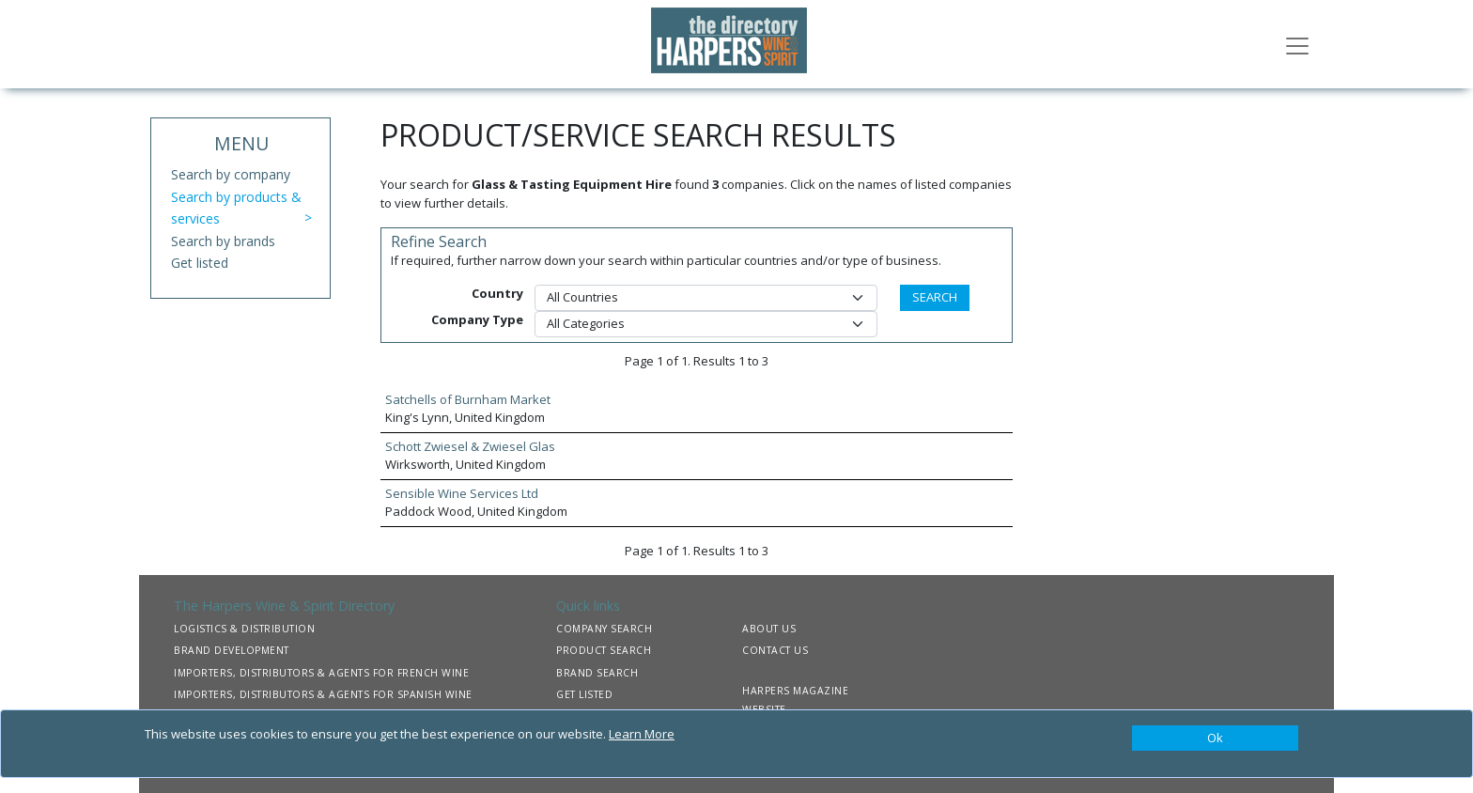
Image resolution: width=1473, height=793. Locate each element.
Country (497, 293)
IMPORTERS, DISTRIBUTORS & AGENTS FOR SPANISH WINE (323, 694)
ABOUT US (769, 628)
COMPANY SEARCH (604, 628)
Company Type (477, 319)
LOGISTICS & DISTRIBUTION (244, 628)
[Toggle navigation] (1297, 44)
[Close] (1215, 738)
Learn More (641, 733)
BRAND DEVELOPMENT (231, 650)
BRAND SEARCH (597, 672)
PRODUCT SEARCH (603, 650)
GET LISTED (584, 694)
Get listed (199, 263)
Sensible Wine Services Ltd (461, 493)
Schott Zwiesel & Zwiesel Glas (470, 446)
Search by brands (223, 241)
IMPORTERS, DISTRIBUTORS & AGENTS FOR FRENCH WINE (321, 672)
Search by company (230, 174)
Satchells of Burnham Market (467, 399)
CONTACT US (775, 650)
